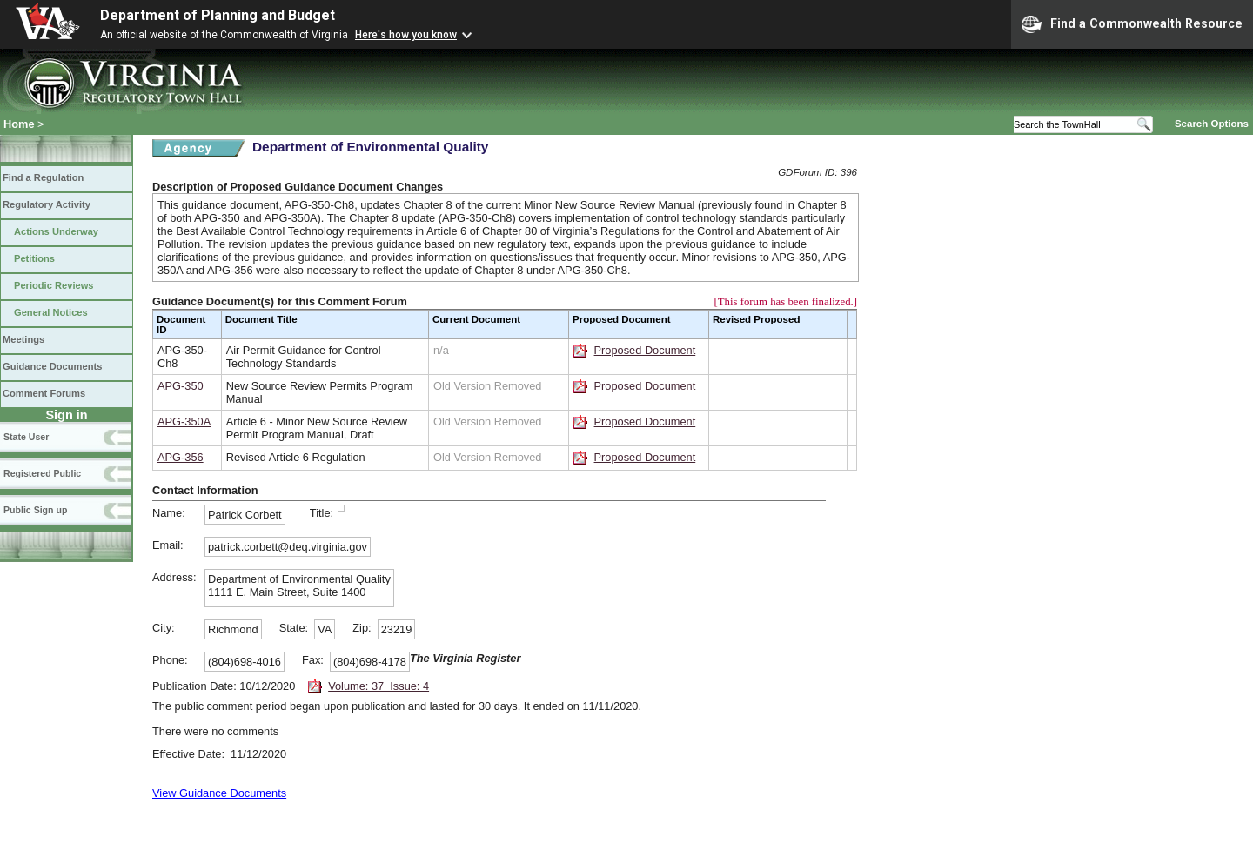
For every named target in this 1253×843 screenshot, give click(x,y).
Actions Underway (56, 231)
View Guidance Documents (219, 793)
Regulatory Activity (46, 204)
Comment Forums (44, 393)
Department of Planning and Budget (217, 15)
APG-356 (180, 457)
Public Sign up (35, 510)
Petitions (34, 258)
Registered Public (42, 473)
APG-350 (180, 385)
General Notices (51, 312)
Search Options (1212, 123)
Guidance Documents (52, 366)
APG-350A (184, 421)
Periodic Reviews (54, 285)
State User (26, 437)
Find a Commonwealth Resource (1132, 24)
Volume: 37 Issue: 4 (378, 685)
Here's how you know (406, 35)
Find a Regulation (43, 177)
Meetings (23, 339)
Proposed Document (645, 350)
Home (19, 123)
